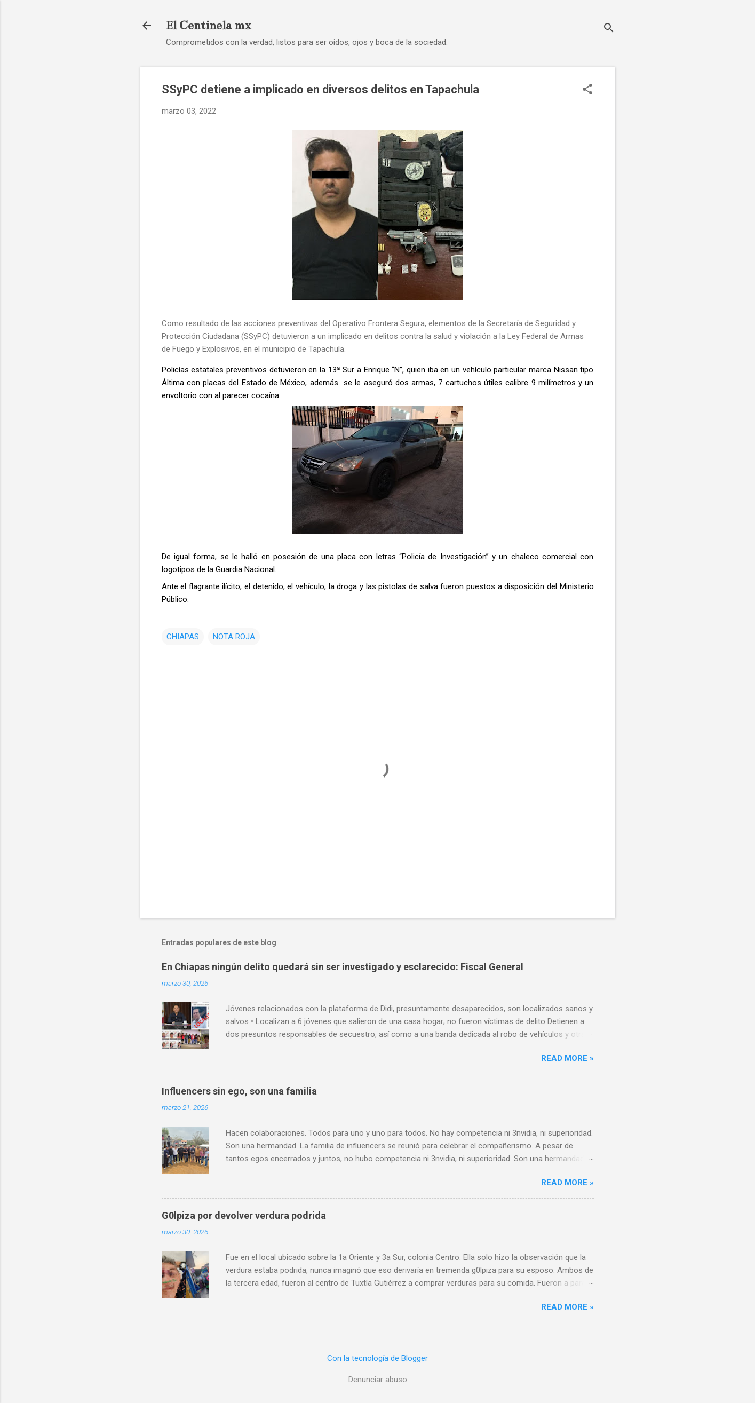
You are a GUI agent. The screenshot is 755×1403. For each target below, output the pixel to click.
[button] (587, 90)
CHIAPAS (182, 636)
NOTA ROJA (234, 636)
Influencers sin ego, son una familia (239, 1091)
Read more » (567, 1058)
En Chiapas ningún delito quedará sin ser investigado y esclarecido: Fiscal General (342, 966)
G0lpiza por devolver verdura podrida (244, 1215)
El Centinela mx (208, 25)
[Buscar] (608, 29)
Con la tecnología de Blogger (377, 1358)
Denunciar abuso (377, 1379)
